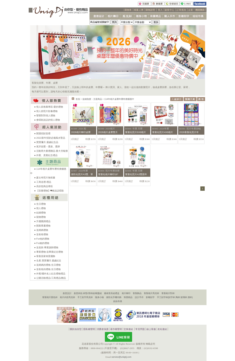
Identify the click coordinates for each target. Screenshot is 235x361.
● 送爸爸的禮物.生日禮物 (47, 269)
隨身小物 (99, 297)
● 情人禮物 (40, 208)
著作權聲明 (116, 329)
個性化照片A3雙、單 (82, 174)
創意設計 (67, 293)
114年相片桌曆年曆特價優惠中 (119, 99)
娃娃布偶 (117, 301)
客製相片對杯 (168, 293)
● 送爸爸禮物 (41, 234)
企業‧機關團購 (196, 10)
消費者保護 (103, 329)
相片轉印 (126, 293)
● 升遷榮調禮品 (42, 221)
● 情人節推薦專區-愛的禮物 (48, 106)
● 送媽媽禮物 (41, 230)
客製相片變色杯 (50, 297)
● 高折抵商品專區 (43, 186)
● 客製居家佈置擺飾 (44, 256)
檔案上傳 (138, 10)
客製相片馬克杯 (151, 293)
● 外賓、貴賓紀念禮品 (46, 155)
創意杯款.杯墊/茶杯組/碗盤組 (88, 293)
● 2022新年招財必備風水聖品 (49, 137)
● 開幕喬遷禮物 (42, 225)
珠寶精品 (128, 297)
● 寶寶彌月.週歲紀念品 (46, 142)
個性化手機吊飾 (113, 297)
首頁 (78, 99)
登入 (160, 10)
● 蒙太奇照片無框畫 (44, 177)
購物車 (128, 10)
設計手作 (139, 297)
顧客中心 (169, 10)
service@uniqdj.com (121, 357)
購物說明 (150, 10)
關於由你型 (76, 329)
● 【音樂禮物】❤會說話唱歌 (49, 190)
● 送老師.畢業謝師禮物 (46, 247)
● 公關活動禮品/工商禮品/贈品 (50, 278)
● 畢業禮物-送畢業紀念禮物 (48, 251)
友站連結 (162, 329)
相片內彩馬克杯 (67, 297)
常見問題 (140, 329)
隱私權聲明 (89, 329)
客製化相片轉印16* (108, 174)
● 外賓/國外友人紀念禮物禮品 (49, 273)
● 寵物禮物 (40, 217)
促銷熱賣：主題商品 (92, 99)
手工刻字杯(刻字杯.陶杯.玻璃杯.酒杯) (175, 297)
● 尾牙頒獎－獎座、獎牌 (47, 146)
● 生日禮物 (40, 204)
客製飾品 (137, 293)
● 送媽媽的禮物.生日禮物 (47, 265)
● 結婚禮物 (40, 212)
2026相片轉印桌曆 (81, 132)
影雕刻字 (150, 297)
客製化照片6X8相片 (135, 132)
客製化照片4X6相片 (162, 132)
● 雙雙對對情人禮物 (44, 115)
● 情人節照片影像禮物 (46, 111)
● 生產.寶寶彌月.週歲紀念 (47, 260)
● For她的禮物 (41, 243)
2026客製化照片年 (189, 132)
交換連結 (128, 329)
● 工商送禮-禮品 (42, 182)
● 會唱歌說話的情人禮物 (47, 120)
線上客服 (151, 329)
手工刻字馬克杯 (85, 297)
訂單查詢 (181, 10)
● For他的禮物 (41, 238)
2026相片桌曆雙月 (108, 132)
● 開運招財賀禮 (42, 133)
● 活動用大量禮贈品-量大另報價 (51, 151)
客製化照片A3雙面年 (136, 174)
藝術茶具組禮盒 (111, 293)
